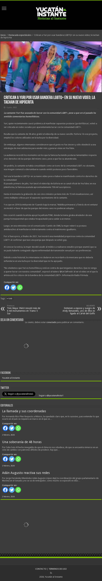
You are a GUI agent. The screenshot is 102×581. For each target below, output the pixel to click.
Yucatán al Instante (11, 378)
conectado (51, 322)
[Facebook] (7, 287)
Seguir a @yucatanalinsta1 (50, 395)
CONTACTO (40, 569)
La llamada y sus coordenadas (24, 411)
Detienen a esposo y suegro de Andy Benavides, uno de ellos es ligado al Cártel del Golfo (78, 310)
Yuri (10, 299)
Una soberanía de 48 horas (22, 442)
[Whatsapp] (20, 287)
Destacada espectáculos (20, 35)
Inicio (3, 35)
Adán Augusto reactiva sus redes (26, 473)
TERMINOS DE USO (58, 569)
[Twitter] (13, 287)
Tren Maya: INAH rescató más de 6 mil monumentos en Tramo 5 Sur (24, 310)
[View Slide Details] (25, 346)
